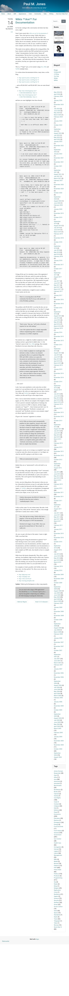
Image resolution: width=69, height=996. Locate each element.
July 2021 (57, 176)
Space (56, 913)
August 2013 (58, 429)
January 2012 (58, 488)
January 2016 (58, 332)
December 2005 (59, 706)
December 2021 (59, 158)
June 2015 (57, 357)
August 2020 (58, 201)
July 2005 (57, 720)
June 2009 (57, 595)
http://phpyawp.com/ (24, 574)
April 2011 (57, 519)
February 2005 (58, 732)
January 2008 (58, 638)
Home (3, 14)
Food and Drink (58, 826)
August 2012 (58, 468)
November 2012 (59, 455)
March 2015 (57, 363)
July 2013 (57, 431)
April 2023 (57, 139)
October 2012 (58, 459)
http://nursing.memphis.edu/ (26, 580)
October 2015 (58, 344)
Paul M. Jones (34, 4)
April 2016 (57, 324)
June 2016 (57, 320)
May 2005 (57, 724)
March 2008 (57, 632)
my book (30, 591)
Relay (55, 886)
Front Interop (58, 830)
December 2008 (59, 611)
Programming (58, 878)
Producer (57, 876)
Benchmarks (58, 785)
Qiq (55, 882)
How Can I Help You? (62, 14)
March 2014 (57, 402)
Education (57, 818)
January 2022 (58, 154)
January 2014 (58, 408)
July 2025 (57, 108)
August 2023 (58, 133)
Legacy (56, 851)
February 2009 (58, 603)
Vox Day (56, 76)
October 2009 (58, 583)
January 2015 (58, 369)
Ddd (55, 808)
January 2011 (58, 529)
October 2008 (58, 620)
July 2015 (57, 355)
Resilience (57, 894)
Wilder (56, 78)
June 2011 (57, 515)
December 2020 (59, 184)
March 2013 (57, 439)
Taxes (56, 919)
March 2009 (57, 601)
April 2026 (57, 94)
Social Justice (58, 906)
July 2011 (57, 513)
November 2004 (59, 745)
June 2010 (57, 556)
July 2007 (57, 658)
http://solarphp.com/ (24, 576)
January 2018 (58, 260)
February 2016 (58, 328)
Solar (55, 911)
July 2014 (57, 394)
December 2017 (59, 264)
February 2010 (58, 566)
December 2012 (59, 451)
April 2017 (57, 287)
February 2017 (58, 291)
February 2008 (58, 634)
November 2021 (59, 162)
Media (56, 861)
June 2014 (57, 396)
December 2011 (59, 492)
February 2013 (58, 443)
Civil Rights (57, 798)
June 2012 (57, 474)
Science (56, 898)
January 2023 (58, 141)
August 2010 (58, 550)
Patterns (56, 865)
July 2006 (57, 687)
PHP (12, 32)
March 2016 (57, 326)
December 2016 (59, 299)
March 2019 (57, 232)
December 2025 (59, 104)
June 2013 (57, 433)
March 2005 (57, 728)
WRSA (56, 80)
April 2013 (57, 437)
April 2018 (57, 254)
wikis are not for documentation (38, 33)
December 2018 (59, 238)
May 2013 (57, 435)
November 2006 (59, 677)
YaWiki (17, 69)
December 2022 (59, 145)
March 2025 (57, 115)
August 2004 (58, 757)
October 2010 (58, 542)
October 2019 (58, 217)
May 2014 (57, 398)
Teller (55, 923)
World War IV (58, 927)
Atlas (55, 777)
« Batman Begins (22, 602)
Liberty (56, 853)
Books (56, 791)
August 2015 (58, 353)
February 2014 (58, 404)
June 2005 (57, 722)
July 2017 (57, 281)
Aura (55, 779)
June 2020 (57, 203)
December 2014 (59, 373)
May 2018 (57, 252)
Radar (56, 884)
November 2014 (59, 377)
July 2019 (57, 227)
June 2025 (57, 111)
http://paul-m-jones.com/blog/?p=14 (29, 78)
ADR (15, 14)
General (56, 833)
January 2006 (58, 702)
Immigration (57, 847)
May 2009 (57, 597)
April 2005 (57, 726)
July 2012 (57, 472)
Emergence (57, 822)
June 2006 (57, 689)
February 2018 (58, 256)
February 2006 (58, 697)
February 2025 (58, 117)
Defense (56, 810)
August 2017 (58, 277)
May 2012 (57, 476)
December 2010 (59, 533)
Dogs (55, 812)
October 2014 (58, 381)
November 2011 (59, 496)
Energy (56, 824)
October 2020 (58, 193)
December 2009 (59, 574)
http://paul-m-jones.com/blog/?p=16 (29, 82)
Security (56, 900)
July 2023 (57, 135)
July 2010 (57, 554)
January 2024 (58, 121)
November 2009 (59, 578)
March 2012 (57, 480)
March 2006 (57, 695)
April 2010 (57, 560)
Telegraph (57, 921)
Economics (57, 814)
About (9, 14)
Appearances (22, 14)
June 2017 (57, 283)
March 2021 (57, 178)
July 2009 (57, 593)
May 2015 (57, 359)
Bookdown (57, 789)
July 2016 (57, 318)
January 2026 (58, 100)
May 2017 (57, 285)
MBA (55, 859)
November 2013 (59, 416)
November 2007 (59, 646)
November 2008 (59, 615)
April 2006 (57, 693)
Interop (56, 849)
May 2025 (57, 113)
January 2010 (58, 570)
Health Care (57, 843)
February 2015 (58, 365)
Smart (56, 904)
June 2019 (57, 230)
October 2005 (58, 710)
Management (58, 855)
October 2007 (58, 650)
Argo (55, 775)
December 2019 (59, 213)
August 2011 (58, 509)
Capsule (56, 794)
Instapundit (57, 72)
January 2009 (58, 607)
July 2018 (57, 250)
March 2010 (57, 562)
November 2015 (59, 340)
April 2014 (57, 400)
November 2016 (59, 303)
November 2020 (59, 189)
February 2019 (58, 234)
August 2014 (58, 390)
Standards (57, 915)
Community (37, 14)
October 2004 (58, 749)
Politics (56, 874)
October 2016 (58, 308)
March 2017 (57, 289)
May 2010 (57, 558)
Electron (56, 820)
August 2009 (58, 591)
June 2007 (57, 661)
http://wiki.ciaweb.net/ (25, 578)
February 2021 (58, 180)
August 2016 (58, 316)
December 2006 (59, 673)
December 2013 (59, 412)
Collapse (56, 806)
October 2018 (58, 242)
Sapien (56, 896)
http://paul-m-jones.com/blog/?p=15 (29, 80)
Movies (56, 863)
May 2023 (57, 137)
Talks (45, 14)
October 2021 (58, 166)
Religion (56, 888)
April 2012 (57, 478)
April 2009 (57, 599)
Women (56, 925)
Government (57, 835)
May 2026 (57, 92)
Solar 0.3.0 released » (41, 602)
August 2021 (58, 174)
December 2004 (59, 741)
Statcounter (5, 941)
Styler (55, 917)
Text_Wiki (43, 67)
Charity (56, 796)
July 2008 (57, 630)
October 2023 (58, 125)
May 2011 (57, 517)
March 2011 (57, 521)
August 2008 (58, 628)
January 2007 (58, 669)
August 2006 (58, 685)
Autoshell (57, 783)
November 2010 (59, 537)
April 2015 (57, 361)
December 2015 (59, 336)
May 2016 (57, 322)
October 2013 (58, 420)
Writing (51, 14)
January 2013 (58, 447)
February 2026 (58, 96)
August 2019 (58, 225)
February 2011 (58, 525)
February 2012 (58, 484)
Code (30, 14)
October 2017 (58, 269)
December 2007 (59, 642)
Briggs (56, 70)
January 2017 (58, 295)
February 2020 (58, 205)
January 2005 (58, 736)
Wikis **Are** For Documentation (26, 21)
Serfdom (56, 902)
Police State (57, 869)
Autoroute (57, 781)
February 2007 (58, 665)
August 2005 (58, 718)
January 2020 (58, 209)
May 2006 (57, 691)
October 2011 (58, 500)
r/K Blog (56, 74)
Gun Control (57, 839)
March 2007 (57, 663)
